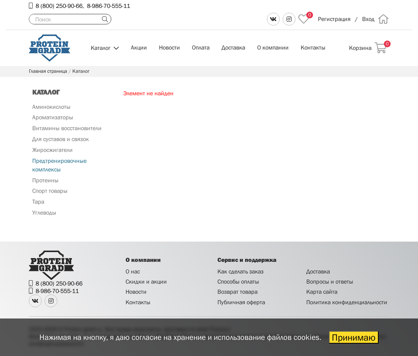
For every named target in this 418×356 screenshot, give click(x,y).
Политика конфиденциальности (346, 302)
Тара (38, 201)
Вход (368, 18)
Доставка (233, 47)
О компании (273, 47)
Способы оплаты (238, 281)
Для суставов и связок (60, 138)
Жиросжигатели (52, 149)
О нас (133, 271)
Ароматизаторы (52, 117)
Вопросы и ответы (329, 281)
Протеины (45, 180)
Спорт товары (49, 190)
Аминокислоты (51, 106)
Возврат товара (237, 291)
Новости (169, 47)
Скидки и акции (146, 281)
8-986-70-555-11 (108, 5)
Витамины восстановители (67, 128)
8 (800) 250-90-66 (59, 5)
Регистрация (334, 18)
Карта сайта (321, 291)
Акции (139, 47)
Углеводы (44, 212)
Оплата (201, 47)
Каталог (101, 47)
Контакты (313, 47)
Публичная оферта (241, 302)
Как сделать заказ (240, 271)
